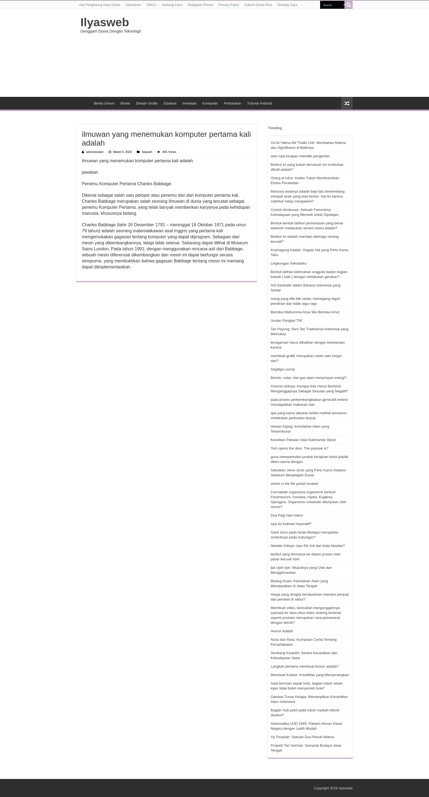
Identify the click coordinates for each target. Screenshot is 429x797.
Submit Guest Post (258, 5)
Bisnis (125, 103)
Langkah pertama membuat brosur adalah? (305, 666)
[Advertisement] (249, 53)
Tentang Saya (287, 5)
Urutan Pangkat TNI (286, 320)
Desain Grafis (147, 103)
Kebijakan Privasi (200, 5)
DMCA (151, 5)
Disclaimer (133, 5)
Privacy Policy (229, 5)
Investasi (189, 103)
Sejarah (147, 151)
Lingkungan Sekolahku (289, 263)
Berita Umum (104, 103)
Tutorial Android (259, 103)
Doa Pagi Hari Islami (287, 515)
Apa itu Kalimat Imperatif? (291, 524)
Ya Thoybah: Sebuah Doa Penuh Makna (302, 737)
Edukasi (170, 103)
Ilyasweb (104, 22)
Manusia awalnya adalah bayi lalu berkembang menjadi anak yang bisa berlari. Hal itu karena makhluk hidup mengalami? (307, 196)
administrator (95, 151)
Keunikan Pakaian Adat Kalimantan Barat (303, 440)
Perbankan (232, 103)
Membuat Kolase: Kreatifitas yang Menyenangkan (310, 675)
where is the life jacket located (294, 484)
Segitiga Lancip (283, 369)
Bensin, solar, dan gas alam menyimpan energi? (309, 378)
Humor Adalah (282, 631)
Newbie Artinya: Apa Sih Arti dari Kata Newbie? (308, 546)
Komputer (210, 103)
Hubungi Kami (172, 5)
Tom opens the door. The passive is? (300, 448)
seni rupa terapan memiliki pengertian (300, 156)
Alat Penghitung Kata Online (99, 5)
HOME (83, 102)
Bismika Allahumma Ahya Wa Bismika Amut (305, 312)
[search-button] (348, 5)
